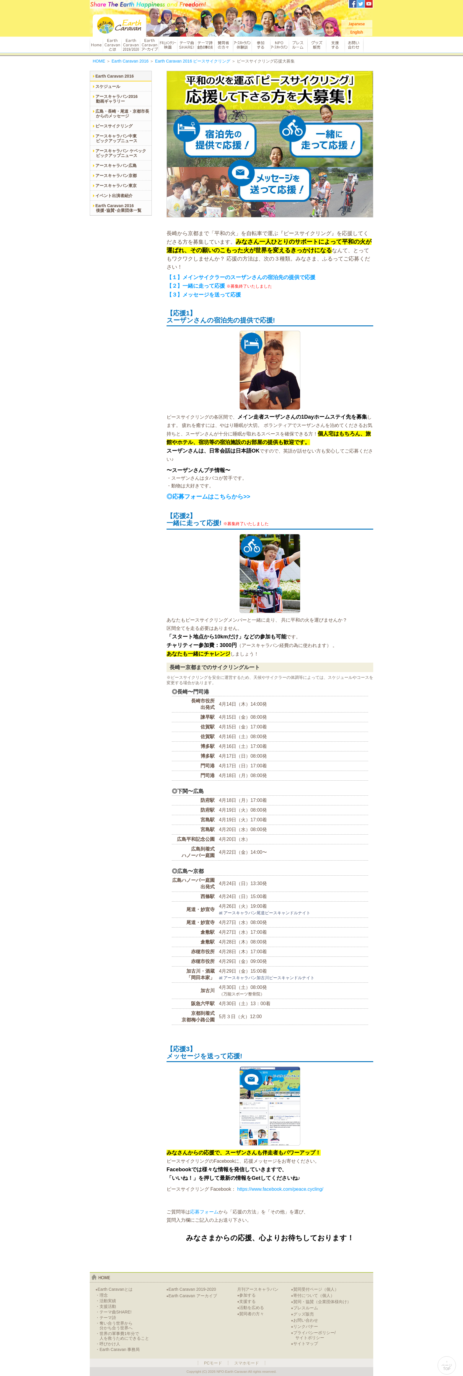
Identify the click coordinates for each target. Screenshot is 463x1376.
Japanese (356, 24)
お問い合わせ (354, 45)
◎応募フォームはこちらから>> (208, 496)
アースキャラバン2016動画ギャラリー (116, 99)
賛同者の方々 (223, 45)
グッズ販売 (316, 45)
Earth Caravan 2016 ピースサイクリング (192, 61)
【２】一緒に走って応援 (196, 286)
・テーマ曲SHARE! (113, 1312)
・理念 (101, 1295)
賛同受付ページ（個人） (315, 1289)
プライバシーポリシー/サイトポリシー (313, 1335)
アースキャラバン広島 (116, 165)
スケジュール (107, 86)
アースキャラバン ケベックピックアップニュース (120, 153)
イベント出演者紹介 (114, 195)
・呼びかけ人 (107, 1343)
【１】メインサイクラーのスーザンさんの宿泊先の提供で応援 (241, 277)
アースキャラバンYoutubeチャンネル (369, 4)
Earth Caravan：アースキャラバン (119, 25)
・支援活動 (105, 1306)
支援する (335, 45)
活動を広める (250, 1307)
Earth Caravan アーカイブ (149, 45)
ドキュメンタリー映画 (168, 45)
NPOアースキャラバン (279, 45)
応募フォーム (204, 1211)
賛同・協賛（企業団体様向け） (321, 1301)
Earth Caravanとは (112, 45)
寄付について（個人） (313, 1295)
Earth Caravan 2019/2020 (130, 45)
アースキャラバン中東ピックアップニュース (116, 138)
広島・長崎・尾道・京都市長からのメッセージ (122, 113)
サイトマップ (304, 1343)
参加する (261, 45)
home (100, 1277)
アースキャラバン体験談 (242, 45)
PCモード (213, 1363)
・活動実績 (105, 1300)
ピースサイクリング (114, 126)
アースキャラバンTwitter (361, 4)
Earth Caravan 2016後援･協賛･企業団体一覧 (118, 208)
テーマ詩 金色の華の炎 (205, 45)
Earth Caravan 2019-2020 (191, 1289)
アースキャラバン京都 (116, 175)
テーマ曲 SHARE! (186, 45)
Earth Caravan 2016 (130, 61)
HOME (96, 45)
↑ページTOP (446, 1365)
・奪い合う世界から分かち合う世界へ (114, 1325)
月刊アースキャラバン (257, 1289)
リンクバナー (304, 1326)
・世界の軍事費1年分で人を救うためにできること (122, 1336)
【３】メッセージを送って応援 (204, 295)
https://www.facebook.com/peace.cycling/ (280, 1189)
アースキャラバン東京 (116, 185)
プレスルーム (298, 45)
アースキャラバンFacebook (353, 4)
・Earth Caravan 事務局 (117, 1349)
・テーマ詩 (105, 1317)
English (356, 32)
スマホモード (246, 1363)
